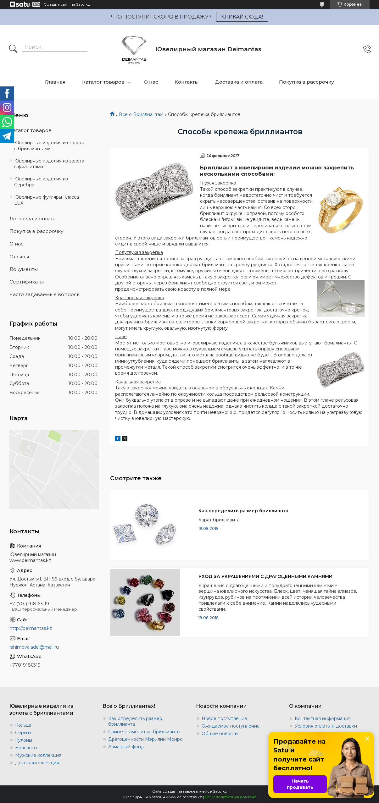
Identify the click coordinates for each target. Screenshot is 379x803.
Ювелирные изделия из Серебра (41, 182)
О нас (151, 82)
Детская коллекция (37, 763)
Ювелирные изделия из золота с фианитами (49, 164)
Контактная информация (323, 718)
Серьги (23, 732)
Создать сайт (56, 4)
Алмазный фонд (126, 747)
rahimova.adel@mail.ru (34, 647)
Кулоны (23, 740)
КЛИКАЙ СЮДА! (242, 17)
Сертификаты (26, 282)
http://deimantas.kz (30, 628)
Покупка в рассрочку (306, 82)
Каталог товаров (103, 82)
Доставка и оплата (239, 82)
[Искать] (13, 49)
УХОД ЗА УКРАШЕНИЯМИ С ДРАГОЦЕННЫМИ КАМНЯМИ (265, 576)
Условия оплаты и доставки (326, 726)
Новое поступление (224, 718)
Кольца (23, 725)
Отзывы (19, 257)
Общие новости (220, 733)
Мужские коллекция (38, 755)
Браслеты (26, 748)
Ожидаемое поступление (231, 726)
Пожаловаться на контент (230, 797)
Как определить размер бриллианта (243, 511)
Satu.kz (220, 791)
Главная (55, 82)
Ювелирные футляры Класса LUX (46, 200)
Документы (23, 269)
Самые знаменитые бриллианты (144, 731)
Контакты (187, 82)
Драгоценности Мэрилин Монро (145, 739)
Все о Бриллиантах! (141, 114)
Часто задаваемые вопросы (45, 294)
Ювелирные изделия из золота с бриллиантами (49, 145)
